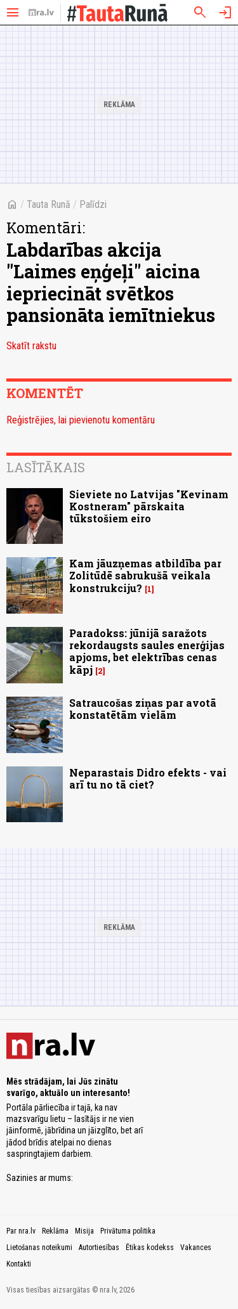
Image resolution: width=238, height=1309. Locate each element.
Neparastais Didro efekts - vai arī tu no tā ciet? (148, 778)
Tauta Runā (48, 204)
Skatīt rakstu (31, 346)
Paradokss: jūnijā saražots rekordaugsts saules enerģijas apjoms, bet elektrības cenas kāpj (147, 651)
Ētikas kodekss (150, 1247)
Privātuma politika (127, 1231)
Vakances (195, 1247)
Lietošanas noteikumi (39, 1247)
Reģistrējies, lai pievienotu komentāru (80, 420)
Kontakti (18, 1264)
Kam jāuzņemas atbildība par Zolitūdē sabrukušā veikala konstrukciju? (145, 575)
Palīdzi (93, 204)
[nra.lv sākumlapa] (41, 12)
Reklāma (55, 1231)
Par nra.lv (21, 1231)
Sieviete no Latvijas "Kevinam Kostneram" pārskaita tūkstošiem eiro (148, 506)
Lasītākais (45, 467)
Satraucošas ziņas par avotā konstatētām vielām (142, 708)
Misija (84, 1231)
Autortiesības (99, 1247)
